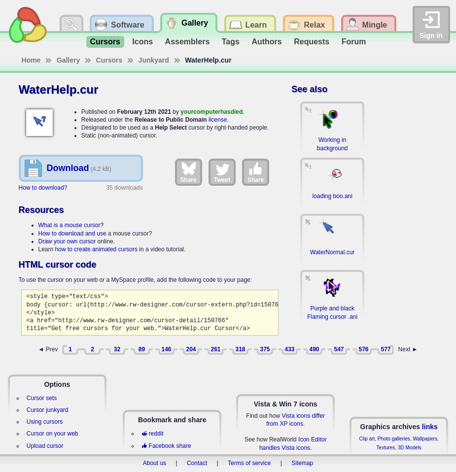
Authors (266, 41)
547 (339, 349)
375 (265, 349)
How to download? (43, 187)
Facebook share (166, 445)
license (218, 119)
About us (154, 463)
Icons (142, 41)
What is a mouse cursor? (71, 225)
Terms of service (249, 463)
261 (215, 349)
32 (117, 349)
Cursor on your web (52, 433)
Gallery (68, 60)
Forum (354, 41)
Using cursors (45, 421)
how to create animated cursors (96, 249)
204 (191, 349)
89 (142, 349)
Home (31, 60)
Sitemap (302, 463)
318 (240, 349)
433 (289, 349)
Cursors (105, 41)
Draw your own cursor (67, 241)
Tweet (222, 172)
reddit (152, 433)
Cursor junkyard (48, 409)
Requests (311, 41)
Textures (386, 447)
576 (363, 349)
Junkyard (154, 60)
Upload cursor (45, 445)
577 (385, 349)
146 (166, 349)
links (430, 427)
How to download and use (72, 233)
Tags (231, 41)
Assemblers (187, 41)
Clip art (367, 438)
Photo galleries (394, 438)
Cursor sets (42, 398)
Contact (197, 463)
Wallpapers (425, 438)
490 (314, 349)
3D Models (409, 447)
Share (188, 172)
